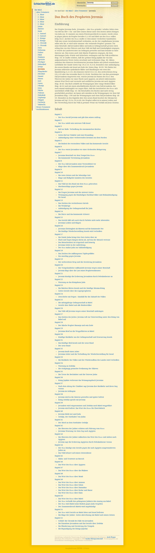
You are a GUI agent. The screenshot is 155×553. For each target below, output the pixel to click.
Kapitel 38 (59, 394)
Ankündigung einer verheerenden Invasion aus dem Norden (82, 138)
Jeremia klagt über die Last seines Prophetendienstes (79, 271)
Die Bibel (38, 10)
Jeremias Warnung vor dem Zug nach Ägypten (77, 431)
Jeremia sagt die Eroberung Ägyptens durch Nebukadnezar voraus (85, 442)
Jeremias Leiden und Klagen (69, 223)
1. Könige (42, 38)
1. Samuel (42, 33)
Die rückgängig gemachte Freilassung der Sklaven (78, 368)
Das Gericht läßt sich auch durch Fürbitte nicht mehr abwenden (83, 220)
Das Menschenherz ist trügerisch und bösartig (76, 242)
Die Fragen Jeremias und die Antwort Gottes (76, 192)
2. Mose (41, 17)
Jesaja (40, 67)
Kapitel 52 (59, 518)
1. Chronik (42, 43)
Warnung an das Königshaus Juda (71, 282)
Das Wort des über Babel (70, 499)
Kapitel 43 (59, 434)
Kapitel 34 (59, 363)
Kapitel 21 (59, 273)
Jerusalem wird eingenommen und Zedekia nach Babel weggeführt (85, 406)
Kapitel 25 (59, 300)
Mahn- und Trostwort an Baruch (71, 459)
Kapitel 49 (59, 479)
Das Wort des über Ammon (71, 482)
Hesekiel (41, 74)
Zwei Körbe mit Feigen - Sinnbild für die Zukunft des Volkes (82, 297)
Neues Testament (43, 107)
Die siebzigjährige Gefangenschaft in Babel (75, 303)
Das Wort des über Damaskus (72, 487)
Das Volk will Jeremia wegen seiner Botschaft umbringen (80, 311)
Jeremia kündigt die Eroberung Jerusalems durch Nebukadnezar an (85, 276)
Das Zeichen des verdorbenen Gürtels (73, 203)
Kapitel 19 (59, 259)
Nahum (41, 93)
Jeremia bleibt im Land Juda (69, 414)
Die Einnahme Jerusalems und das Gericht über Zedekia (80, 523)
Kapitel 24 (59, 294)
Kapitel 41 (59, 420)
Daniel (40, 76)
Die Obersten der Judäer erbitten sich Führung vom (81, 428)
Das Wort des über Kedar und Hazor (75, 490)
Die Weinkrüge (64, 206)
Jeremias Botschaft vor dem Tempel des (76, 155)
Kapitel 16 (59, 226)
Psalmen (41, 57)
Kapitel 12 (59, 189)
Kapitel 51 (59, 509)
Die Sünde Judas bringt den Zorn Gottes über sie (77, 237)
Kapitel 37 (59, 383)
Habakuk (41, 95)
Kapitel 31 (59, 340)
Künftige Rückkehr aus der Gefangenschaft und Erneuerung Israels (85, 337)
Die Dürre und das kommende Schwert (74, 214)
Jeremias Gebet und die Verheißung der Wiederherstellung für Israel (86, 354)
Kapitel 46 (59, 462)
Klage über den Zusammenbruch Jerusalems (76, 166)
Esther (40, 52)
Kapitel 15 (59, 217)
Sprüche (41, 59)
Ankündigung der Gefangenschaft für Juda (75, 208)
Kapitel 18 (59, 250)
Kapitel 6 (58, 146)
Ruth (40, 31)
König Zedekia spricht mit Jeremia (71, 400)
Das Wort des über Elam (70, 493)
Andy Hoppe (111, 537)
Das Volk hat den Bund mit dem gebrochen (77, 184)
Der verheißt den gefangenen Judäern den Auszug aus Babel (84, 501)
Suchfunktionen (42, 109)
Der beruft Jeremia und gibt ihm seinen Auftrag (79, 117)
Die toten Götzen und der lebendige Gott (74, 175)
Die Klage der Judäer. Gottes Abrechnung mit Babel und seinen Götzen (86, 515)
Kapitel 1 (58, 114)
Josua (40, 26)
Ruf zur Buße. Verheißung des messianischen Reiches (79, 129)
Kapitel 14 (59, 211)
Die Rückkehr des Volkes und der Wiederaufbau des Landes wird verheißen (88, 360)
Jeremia (41, 69)
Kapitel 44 (59, 445)
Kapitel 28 (59, 322)
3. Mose (41, 19)
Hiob (40, 55)
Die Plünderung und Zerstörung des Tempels (76, 526)
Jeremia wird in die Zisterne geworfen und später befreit (81, 397)
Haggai (41, 100)
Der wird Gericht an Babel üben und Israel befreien (81, 512)
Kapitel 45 (59, 456)
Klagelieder (42, 71)
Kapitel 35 (59, 371)
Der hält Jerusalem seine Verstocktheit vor (77, 164)
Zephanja (42, 97)
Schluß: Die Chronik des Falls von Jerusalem (75, 521)
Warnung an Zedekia (66, 366)
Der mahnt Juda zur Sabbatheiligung (75, 248)
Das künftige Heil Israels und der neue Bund (76, 343)
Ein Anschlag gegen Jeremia (69, 256)
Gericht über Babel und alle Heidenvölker (75, 305)
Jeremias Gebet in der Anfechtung (72, 245)
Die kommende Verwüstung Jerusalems (74, 158)
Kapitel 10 (59, 172)
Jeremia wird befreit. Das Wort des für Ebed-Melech (81, 408)
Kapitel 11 (59, 181)
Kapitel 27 (59, 314)
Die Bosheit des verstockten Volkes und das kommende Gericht (83, 144)
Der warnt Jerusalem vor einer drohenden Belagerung (82, 149)
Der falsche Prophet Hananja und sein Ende (75, 325)
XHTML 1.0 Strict (83, 548)
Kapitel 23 (59, 285)
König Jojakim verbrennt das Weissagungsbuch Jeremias (80, 380)
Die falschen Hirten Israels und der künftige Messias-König (81, 288)
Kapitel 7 (58, 152)
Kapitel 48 (59, 474)
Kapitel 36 (59, 377)
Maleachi (41, 104)
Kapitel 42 (59, 426)
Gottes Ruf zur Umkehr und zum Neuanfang (75, 135)
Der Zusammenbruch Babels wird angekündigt (77, 506)
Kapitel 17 (59, 234)
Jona (40, 88)
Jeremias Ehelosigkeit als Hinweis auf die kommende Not (80, 229)
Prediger (41, 62)
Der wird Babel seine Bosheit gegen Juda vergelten (80, 504)
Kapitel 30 (59, 334)
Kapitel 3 (58, 126)
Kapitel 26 (59, 308)
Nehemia (41, 50)
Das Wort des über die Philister (73, 470)
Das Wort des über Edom (70, 485)
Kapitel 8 (58, 161)
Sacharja (41, 102)
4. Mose (41, 22)
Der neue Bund (64, 346)
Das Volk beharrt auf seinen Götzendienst (74, 453)
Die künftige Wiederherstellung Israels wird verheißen (80, 231)
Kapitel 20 (59, 265)
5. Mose (41, 24)
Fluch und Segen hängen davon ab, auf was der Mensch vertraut (84, 240)
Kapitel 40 (59, 411)
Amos (40, 83)
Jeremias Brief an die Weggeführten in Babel (76, 331)
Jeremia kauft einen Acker (68, 351)
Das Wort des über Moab (70, 476)
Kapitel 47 (59, 468)
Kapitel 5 (58, 141)
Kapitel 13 (59, 200)
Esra (40, 48)
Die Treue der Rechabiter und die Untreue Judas (77, 374)
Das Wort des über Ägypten (71, 465)
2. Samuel (42, 36)
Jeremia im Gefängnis (66, 391)
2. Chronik (42, 45)
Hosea (40, 79)
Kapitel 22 (59, 279)
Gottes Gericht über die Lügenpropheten (74, 291)
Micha (40, 90)
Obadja (41, 86)
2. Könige (42, 41)
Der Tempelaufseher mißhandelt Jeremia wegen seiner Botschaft (84, 268)
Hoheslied (42, 64)
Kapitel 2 (58, 120)
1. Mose (41, 14)
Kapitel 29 (59, 328)
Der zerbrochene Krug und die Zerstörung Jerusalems (80, 262)
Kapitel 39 (59, 403)
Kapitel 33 (59, 357)
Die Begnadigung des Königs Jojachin (73, 529)
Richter (41, 29)
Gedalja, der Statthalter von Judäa (72, 417)
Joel (39, 81)
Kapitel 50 (59, 496)
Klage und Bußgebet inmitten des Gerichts (75, 178)
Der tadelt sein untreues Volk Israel (74, 123)
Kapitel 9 (58, 169)
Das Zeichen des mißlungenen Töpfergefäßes (76, 253)
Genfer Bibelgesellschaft (94, 539)
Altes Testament (42, 12)
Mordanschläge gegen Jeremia (70, 186)
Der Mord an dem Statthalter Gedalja (73, 423)
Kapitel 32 (59, 349)
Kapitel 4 (58, 132)
